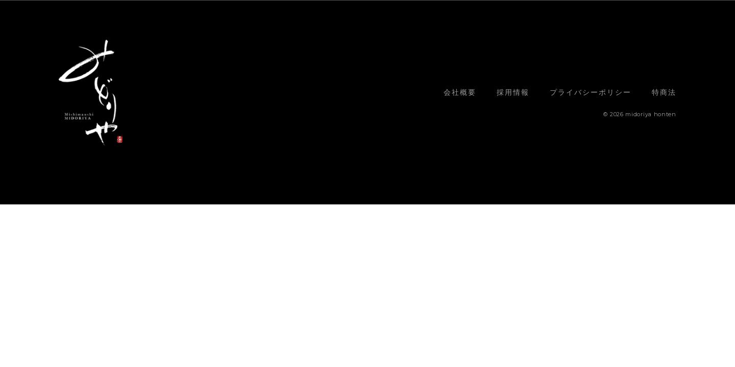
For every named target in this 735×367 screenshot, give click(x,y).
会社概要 (460, 92)
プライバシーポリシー (590, 92)
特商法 (664, 92)
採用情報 (513, 92)
